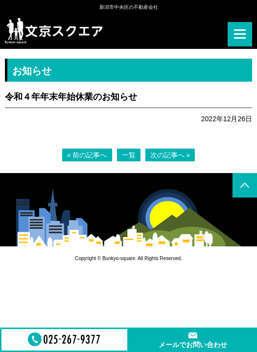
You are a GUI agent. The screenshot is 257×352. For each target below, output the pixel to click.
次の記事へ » (170, 155)
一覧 (129, 155)
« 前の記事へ (87, 155)
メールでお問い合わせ (193, 345)
